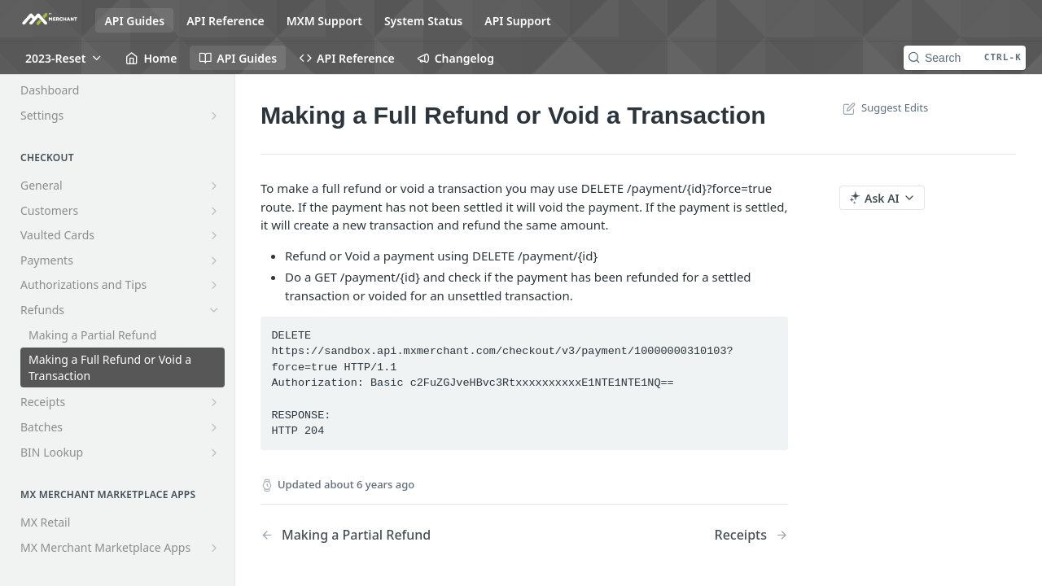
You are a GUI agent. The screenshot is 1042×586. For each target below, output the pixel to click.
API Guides (134, 20)
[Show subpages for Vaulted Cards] (214, 235)
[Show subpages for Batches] (214, 427)
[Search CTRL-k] (965, 58)
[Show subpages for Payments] (214, 260)
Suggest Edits (883, 107)
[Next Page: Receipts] (751, 535)
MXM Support (324, 20)
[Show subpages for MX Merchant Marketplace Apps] (214, 547)
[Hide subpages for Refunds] (214, 310)
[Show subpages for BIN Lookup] (214, 452)
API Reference (225, 20)
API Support (517, 20)
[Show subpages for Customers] (214, 210)
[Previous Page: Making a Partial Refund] (373, 535)
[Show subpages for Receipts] (214, 402)
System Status (423, 20)
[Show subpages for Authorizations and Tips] (214, 284)
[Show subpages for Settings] (214, 115)
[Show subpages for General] (214, 185)
